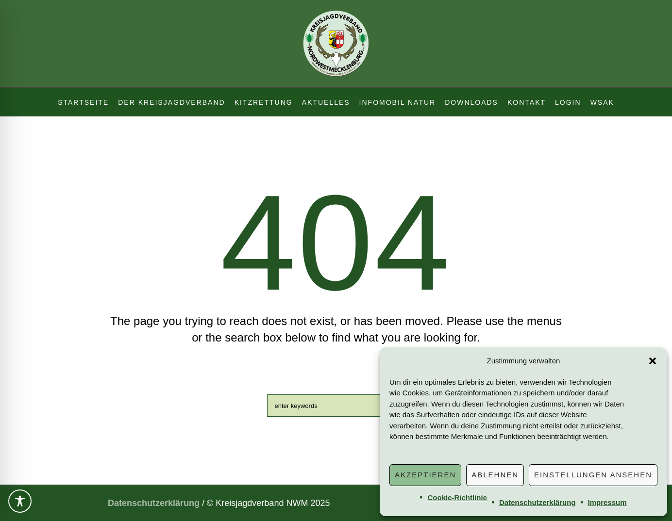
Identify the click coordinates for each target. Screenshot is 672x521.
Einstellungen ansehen (593, 475)
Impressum (607, 502)
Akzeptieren (425, 475)
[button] (652, 361)
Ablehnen (495, 475)
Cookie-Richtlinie (457, 497)
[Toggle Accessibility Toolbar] (20, 501)
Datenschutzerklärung (537, 502)
